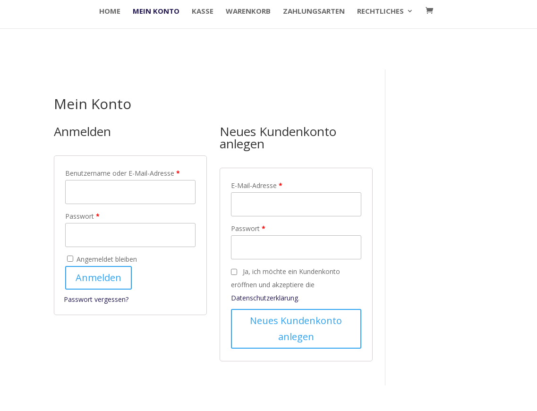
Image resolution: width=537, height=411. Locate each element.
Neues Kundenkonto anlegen (296, 328)
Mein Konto (156, 12)
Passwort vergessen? (96, 299)
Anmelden (98, 277)
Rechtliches (380, 12)
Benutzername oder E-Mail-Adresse (122, 173)
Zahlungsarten (314, 12)
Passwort (82, 216)
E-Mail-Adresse (256, 185)
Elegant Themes (122, 398)
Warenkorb (248, 12)
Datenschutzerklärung (264, 297)
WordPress (214, 398)
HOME (109, 12)
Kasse (202, 12)
